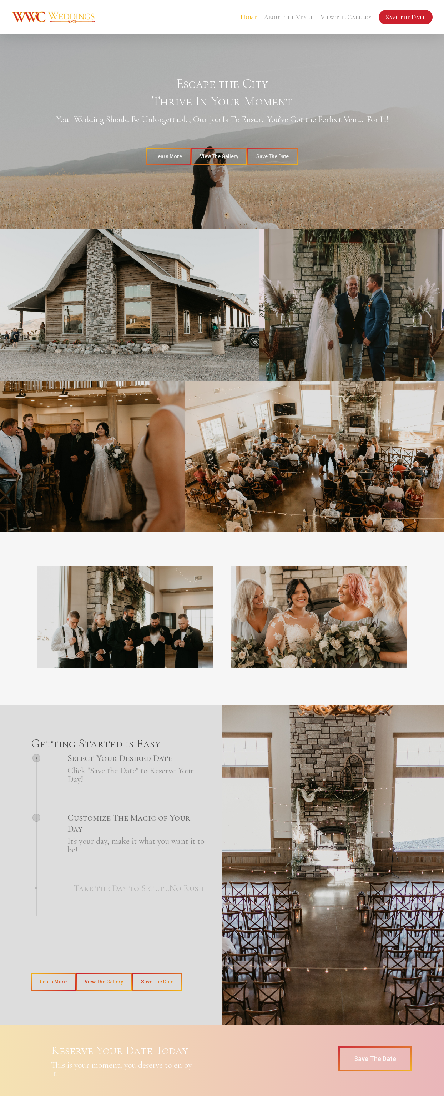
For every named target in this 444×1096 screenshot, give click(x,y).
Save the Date (405, 17)
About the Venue (288, 17)
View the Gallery (346, 17)
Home (249, 17)
